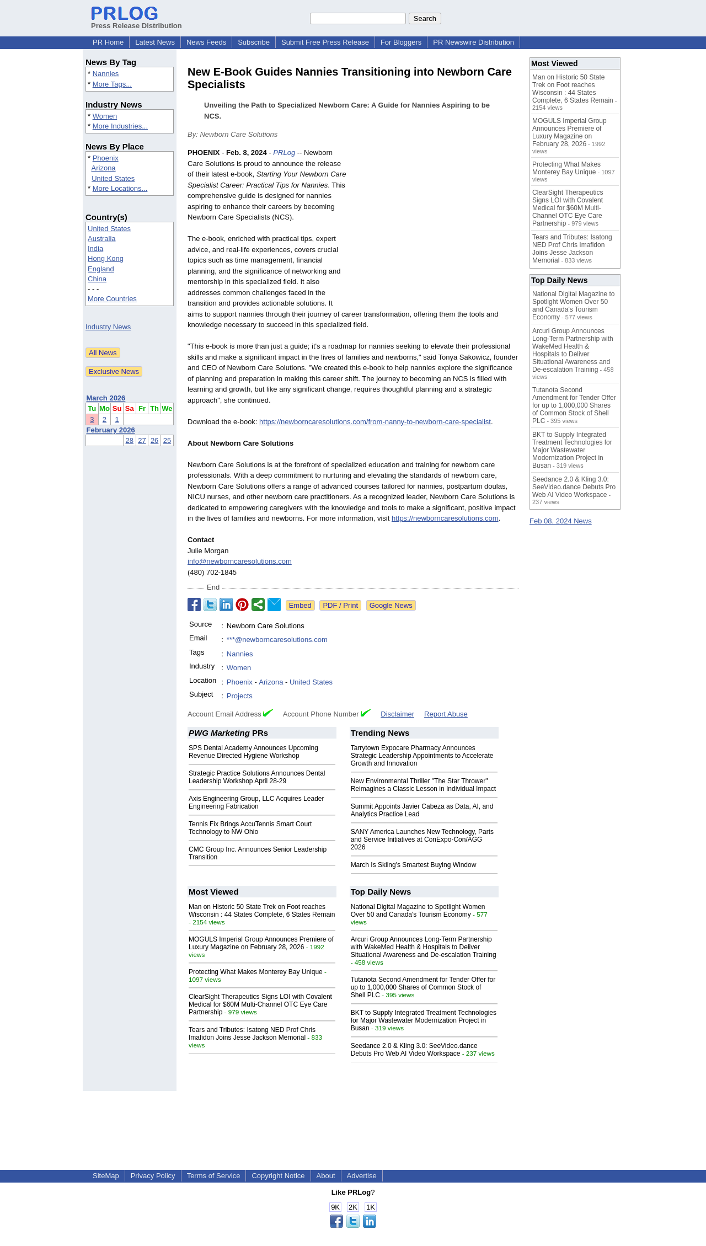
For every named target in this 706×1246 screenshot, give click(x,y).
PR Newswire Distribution (473, 42)
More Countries (112, 299)
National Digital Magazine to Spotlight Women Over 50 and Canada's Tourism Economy (418, 910)
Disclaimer (397, 714)
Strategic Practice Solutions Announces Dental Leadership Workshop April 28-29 (257, 777)
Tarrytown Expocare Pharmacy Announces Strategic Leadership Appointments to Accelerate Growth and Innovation (422, 755)
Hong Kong (106, 258)
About (326, 1176)
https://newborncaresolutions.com (445, 518)
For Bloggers (401, 42)
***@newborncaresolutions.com (277, 639)
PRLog (284, 152)
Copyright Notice (278, 1176)
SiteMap (106, 1176)
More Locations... (120, 188)
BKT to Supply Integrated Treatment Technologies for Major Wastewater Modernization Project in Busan (423, 1020)
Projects (240, 696)
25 (167, 440)
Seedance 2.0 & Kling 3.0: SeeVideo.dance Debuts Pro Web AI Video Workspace (414, 1049)
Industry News (108, 327)
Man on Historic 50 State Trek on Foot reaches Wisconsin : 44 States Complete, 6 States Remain (262, 910)
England (101, 269)
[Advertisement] (435, 228)
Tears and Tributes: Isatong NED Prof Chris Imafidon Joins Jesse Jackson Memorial (252, 1033)
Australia (102, 238)
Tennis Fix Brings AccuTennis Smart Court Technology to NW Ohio (250, 828)
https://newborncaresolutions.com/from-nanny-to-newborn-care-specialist (375, 422)
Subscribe (254, 42)
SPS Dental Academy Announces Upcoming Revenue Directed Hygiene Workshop (253, 752)
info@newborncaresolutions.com (240, 561)
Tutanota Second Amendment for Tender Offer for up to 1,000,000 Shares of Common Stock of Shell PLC (423, 987)
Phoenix (106, 158)
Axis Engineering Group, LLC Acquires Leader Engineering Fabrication (256, 802)
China (97, 279)
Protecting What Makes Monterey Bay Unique (256, 972)
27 (142, 440)
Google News (391, 605)
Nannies (106, 73)
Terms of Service (213, 1176)
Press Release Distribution (136, 21)
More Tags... (112, 84)
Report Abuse (446, 714)
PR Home (108, 42)
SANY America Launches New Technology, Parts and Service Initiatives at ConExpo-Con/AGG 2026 (422, 839)
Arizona (104, 168)
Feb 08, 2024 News (561, 521)
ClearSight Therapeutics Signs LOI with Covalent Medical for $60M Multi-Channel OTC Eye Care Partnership (260, 1004)
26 (154, 440)
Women (105, 116)
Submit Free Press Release (325, 42)
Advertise (362, 1176)
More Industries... (120, 126)
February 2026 (111, 430)
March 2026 (106, 398)
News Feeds (206, 42)
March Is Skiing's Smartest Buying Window (414, 865)
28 (129, 440)
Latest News (155, 42)
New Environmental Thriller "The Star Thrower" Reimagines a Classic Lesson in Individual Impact (423, 785)
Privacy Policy (153, 1176)
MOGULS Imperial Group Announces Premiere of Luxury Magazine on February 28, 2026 (261, 943)
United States (113, 178)
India (95, 248)
